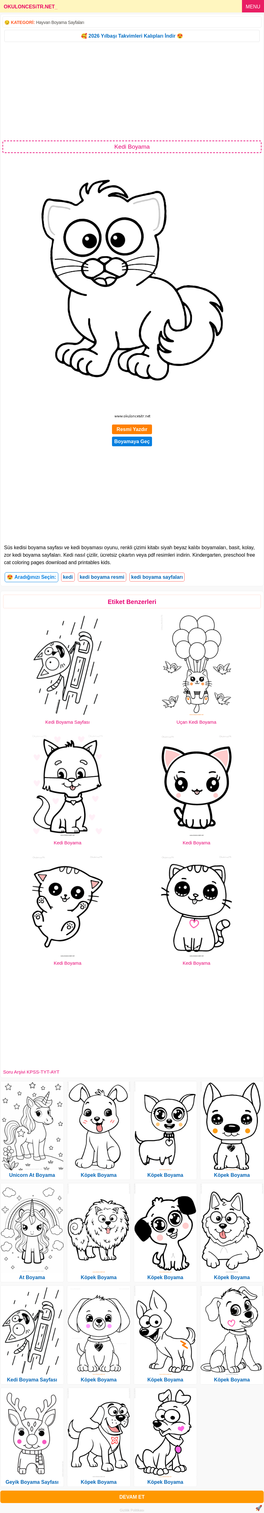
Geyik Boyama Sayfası (32, 1482)
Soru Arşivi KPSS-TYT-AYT (31, 1071)
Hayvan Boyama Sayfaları (60, 22)
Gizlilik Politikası (132, 1510)
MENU (253, 6)
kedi (68, 577)
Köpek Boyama (99, 1175)
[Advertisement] (132, 90)
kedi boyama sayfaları (157, 577)
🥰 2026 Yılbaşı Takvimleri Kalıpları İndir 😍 (132, 36)
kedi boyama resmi (102, 577)
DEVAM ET (132, 1497)
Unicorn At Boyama (32, 1175)
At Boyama (32, 1277)
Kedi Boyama (67, 842)
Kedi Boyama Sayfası (67, 722)
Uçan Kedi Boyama (196, 722)
